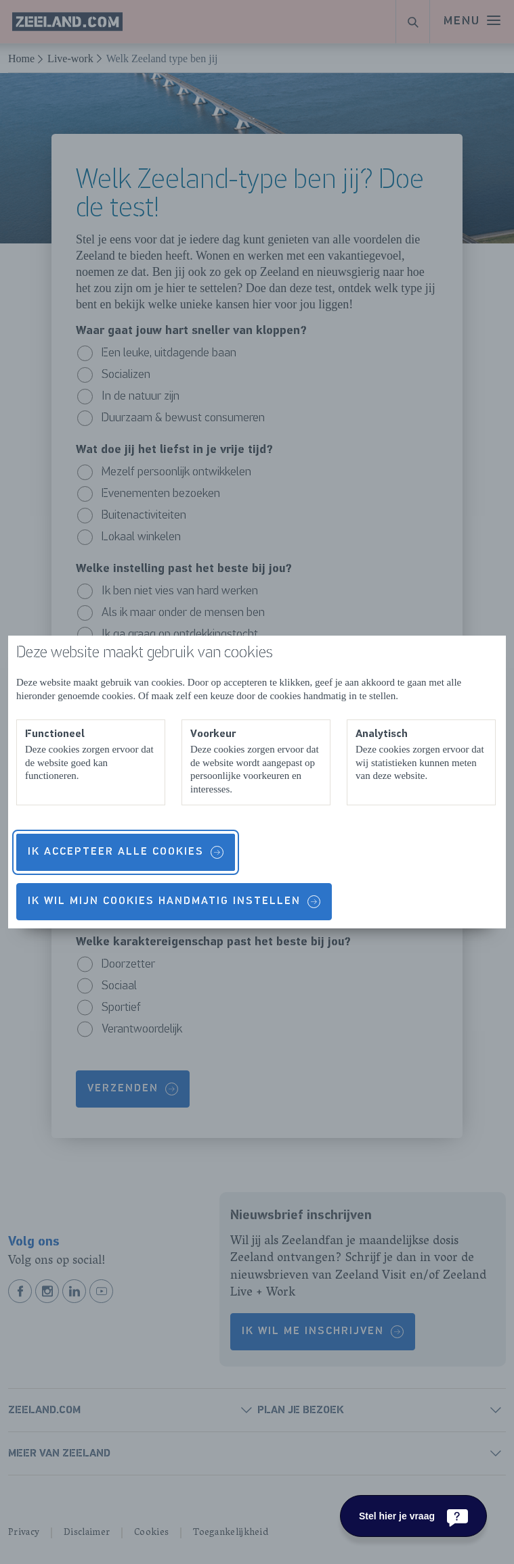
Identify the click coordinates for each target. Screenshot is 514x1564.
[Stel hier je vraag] (413, 1516)
